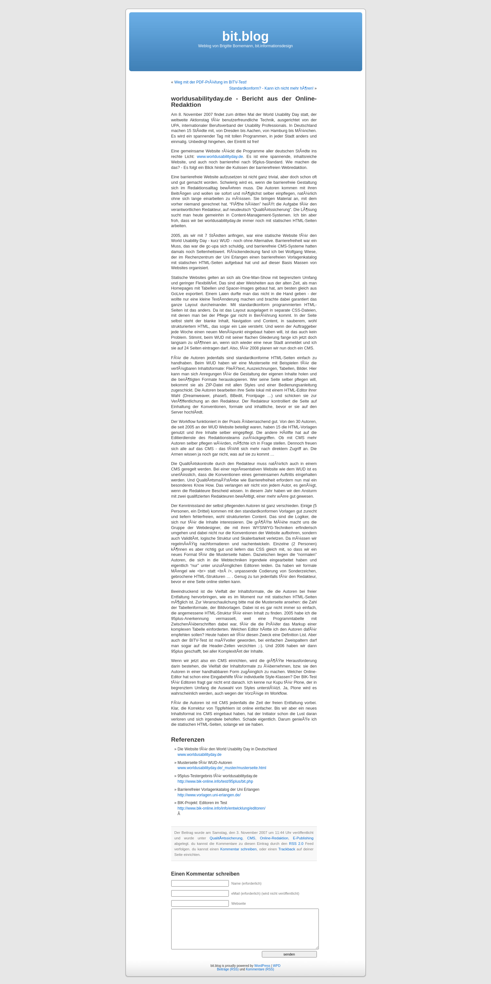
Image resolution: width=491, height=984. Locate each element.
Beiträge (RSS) (228, 969)
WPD (276, 965)
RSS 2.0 (296, 844)
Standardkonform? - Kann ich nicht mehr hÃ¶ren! (271, 88)
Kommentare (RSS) (260, 969)
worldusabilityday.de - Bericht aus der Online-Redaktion (244, 101)
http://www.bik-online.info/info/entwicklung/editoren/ (221, 808)
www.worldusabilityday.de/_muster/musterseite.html (222, 768)
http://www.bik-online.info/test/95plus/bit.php (215, 781)
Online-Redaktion (274, 838)
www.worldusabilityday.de (220, 156)
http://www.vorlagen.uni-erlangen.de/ (209, 795)
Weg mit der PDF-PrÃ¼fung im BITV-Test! (210, 82)
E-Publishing (303, 838)
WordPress (262, 965)
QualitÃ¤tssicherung (226, 838)
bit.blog (245, 36)
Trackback (286, 849)
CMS (251, 838)
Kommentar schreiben (238, 849)
